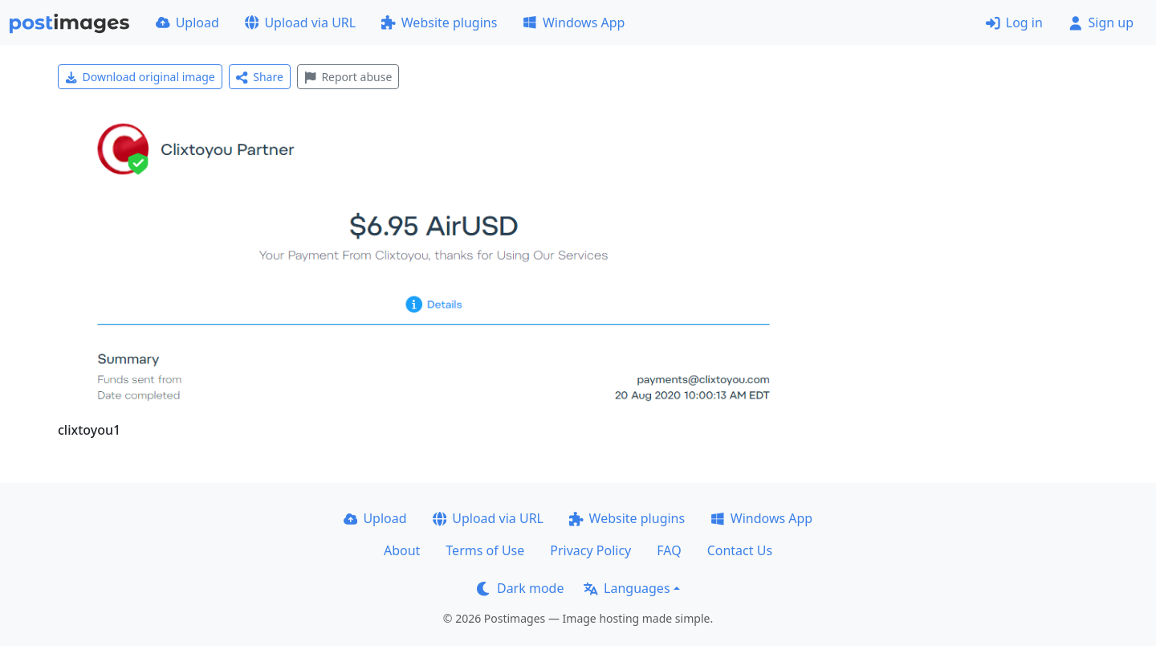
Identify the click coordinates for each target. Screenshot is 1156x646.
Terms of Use (485, 550)
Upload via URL (300, 22)
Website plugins (439, 22)
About (402, 550)
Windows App (574, 22)
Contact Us (739, 550)
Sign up (1101, 22)
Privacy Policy (590, 550)
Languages (627, 588)
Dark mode (520, 588)
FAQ (669, 550)
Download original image (140, 76)
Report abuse (348, 76)
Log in (1014, 22)
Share (259, 76)
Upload (187, 22)
